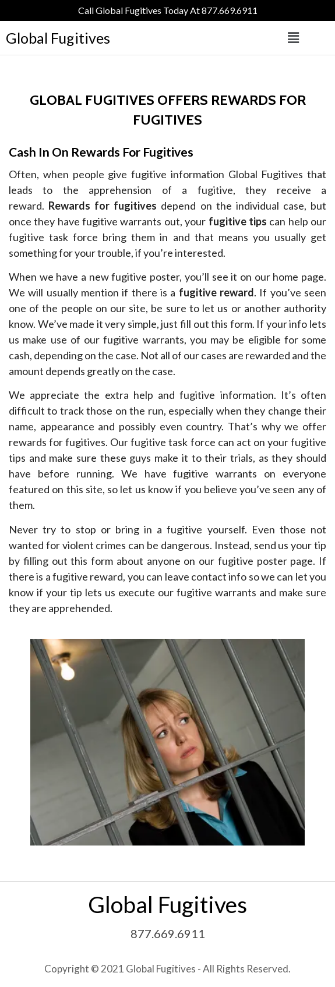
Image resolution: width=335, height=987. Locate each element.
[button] (293, 38)
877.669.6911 (168, 933)
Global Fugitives (58, 38)
